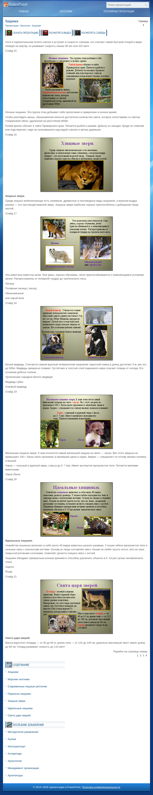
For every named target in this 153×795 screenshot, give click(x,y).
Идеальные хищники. (20, 708)
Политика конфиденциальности (101, 787)
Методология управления (23, 731)
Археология (15, 760)
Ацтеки (12, 739)
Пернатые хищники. (19, 693)
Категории (66, 11)
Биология (25, 25)
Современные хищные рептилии (27, 686)
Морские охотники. (19, 679)
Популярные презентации (119, 11)
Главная (23, 11)
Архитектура (15, 775)
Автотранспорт (16, 746)
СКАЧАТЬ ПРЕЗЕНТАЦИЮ (26, 32)
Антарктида (15, 753)
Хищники (36, 25)
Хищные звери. (17, 700)
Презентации (12, 25)
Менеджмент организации (23, 768)
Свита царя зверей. (19, 715)
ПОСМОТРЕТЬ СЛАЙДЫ (93, 33)
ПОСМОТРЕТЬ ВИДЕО (60, 32)
